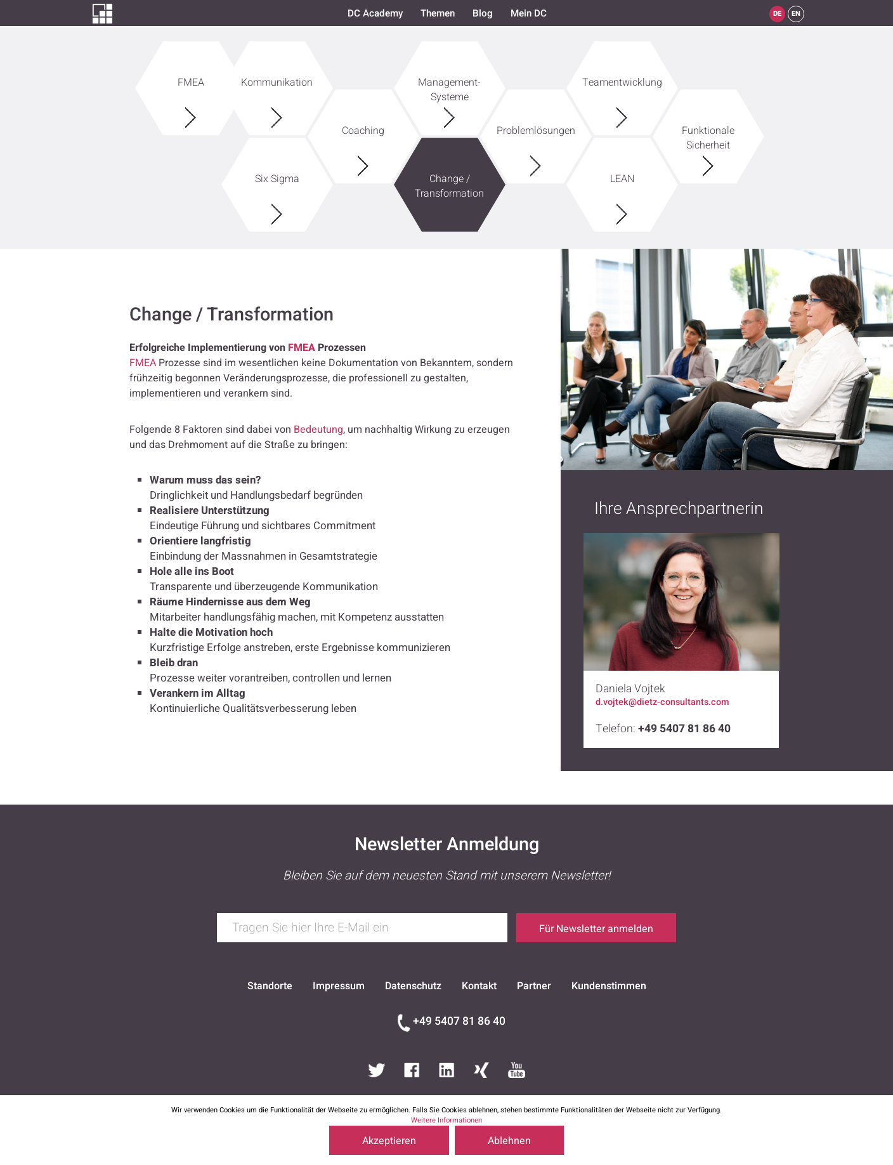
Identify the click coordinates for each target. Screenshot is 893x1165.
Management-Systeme (450, 82)
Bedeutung (318, 429)
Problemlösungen (536, 122)
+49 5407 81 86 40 (459, 1021)
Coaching (363, 122)
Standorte (269, 986)
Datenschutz (413, 986)
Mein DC (529, 13)
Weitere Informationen (446, 1120)
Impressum (339, 986)
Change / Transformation (450, 178)
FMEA (191, 74)
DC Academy (375, 13)
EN (796, 13)
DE (777, 13)
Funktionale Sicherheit (708, 130)
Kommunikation (277, 74)
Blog (483, 13)
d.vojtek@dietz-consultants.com (662, 702)
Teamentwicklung (622, 74)
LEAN (622, 171)
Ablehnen (509, 1141)
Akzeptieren (389, 1141)
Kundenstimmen (608, 986)
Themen (437, 13)
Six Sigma (277, 171)
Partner (534, 986)
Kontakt (479, 986)
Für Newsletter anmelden (596, 929)
